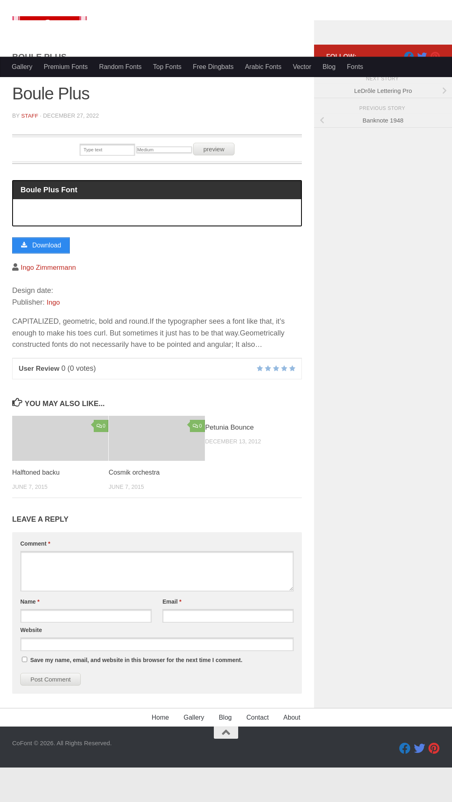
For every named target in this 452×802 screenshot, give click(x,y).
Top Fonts (167, 66)
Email (171, 636)
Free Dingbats (213, 66)
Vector (302, 66)
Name (29, 636)
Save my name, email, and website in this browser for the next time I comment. (136, 694)
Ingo (54, 337)
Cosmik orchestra (135, 507)
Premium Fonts (66, 66)
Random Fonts (120, 66)
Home (160, 751)
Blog (329, 66)
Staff (30, 148)
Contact (257, 751)
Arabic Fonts (263, 66)
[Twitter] (422, 89)
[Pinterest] (435, 89)
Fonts (355, 66)
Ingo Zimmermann (50, 301)
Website (31, 664)
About (291, 751)
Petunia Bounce (229, 462)
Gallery (22, 66)
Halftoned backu (37, 507)
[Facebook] (409, 89)
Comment (35, 578)
